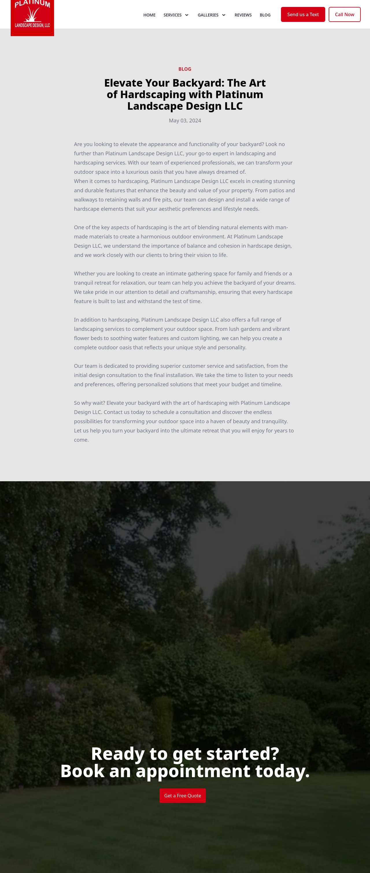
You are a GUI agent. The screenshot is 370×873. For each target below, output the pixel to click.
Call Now (344, 25)
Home (149, 26)
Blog (265, 26)
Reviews (243, 26)
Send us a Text (303, 25)
